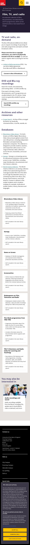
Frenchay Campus (7, 465)
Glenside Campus (7, 468)
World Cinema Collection (10, 167)
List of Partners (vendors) (9, 537)
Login (4, 492)
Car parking (5, 471)
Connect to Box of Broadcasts (13, 73)
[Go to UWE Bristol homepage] (3, 8)
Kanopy (5, 156)
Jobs (3, 489)
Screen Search (7, 119)
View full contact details (8, 450)
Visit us (4, 473)
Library (10, 8)
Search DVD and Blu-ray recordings (11, 104)
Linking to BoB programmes (11, 64)
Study (6, 8)
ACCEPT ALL (15, 541)
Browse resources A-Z (18, 8)
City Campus (6, 462)
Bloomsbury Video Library (11, 134)
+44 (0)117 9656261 (15, 448)
